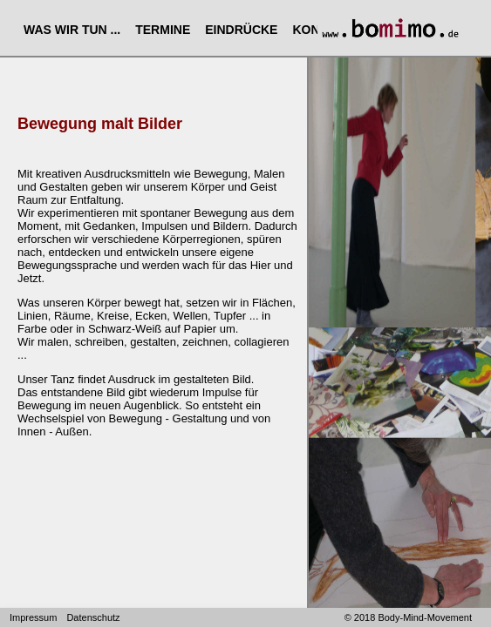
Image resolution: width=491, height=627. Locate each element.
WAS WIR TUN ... (72, 30)
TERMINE (162, 30)
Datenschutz (92, 617)
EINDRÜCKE (241, 30)
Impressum (33, 617)
